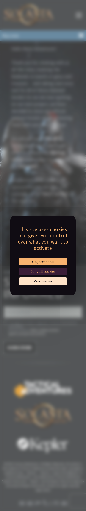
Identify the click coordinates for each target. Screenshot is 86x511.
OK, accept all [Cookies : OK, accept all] (43, 261)
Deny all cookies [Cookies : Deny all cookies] (42, 271)
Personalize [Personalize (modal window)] (42, 281)
